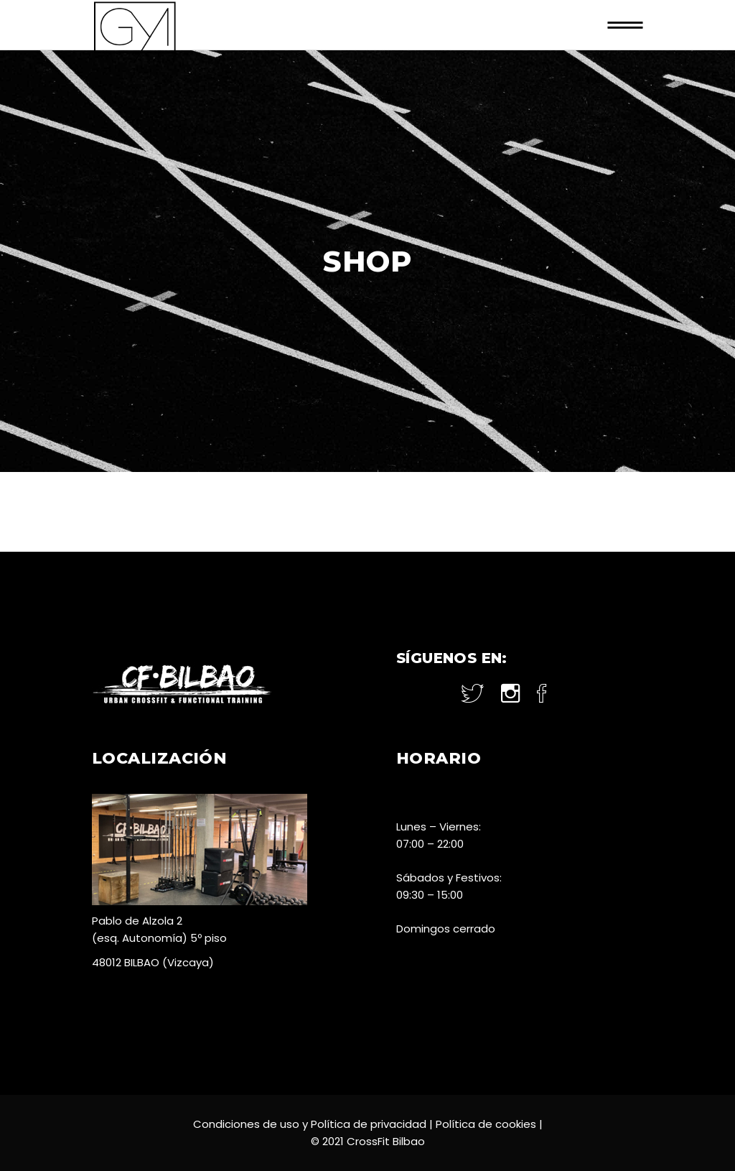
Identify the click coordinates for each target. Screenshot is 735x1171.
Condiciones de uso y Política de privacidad (309, 1123)
